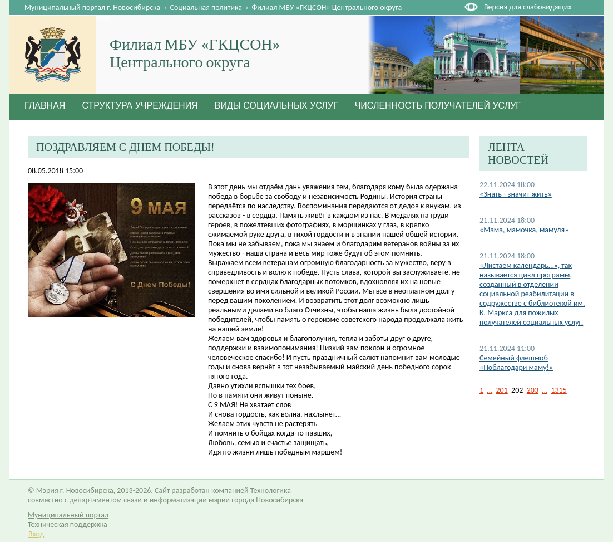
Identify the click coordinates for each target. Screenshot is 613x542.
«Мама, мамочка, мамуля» (523, 230)
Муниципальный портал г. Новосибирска (92, 7)
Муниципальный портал (68, 515)
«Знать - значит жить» (515, 194)
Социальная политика (206, 7)
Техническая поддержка (67, 524)
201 (501, 390)
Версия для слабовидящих (527, 7)
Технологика (270, 490)
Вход (36, 534)
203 (532, 390)
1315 (558, 390)
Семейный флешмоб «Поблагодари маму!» (516, 362)
